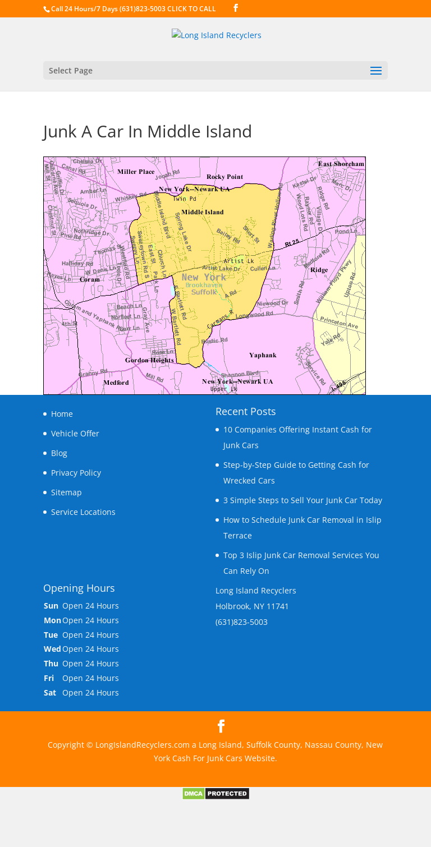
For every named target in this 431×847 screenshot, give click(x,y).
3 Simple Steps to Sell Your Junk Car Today (302, 500)
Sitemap (66, 492)
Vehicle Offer (75, 433)
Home (62, 413)
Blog (59, 453)
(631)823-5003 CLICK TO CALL (168, 8)
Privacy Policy (76, 472)
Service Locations (83, 512)
